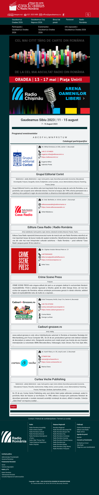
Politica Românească (83, 427)
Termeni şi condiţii (64, 419)
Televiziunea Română (8, 474)
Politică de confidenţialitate (45, 419)
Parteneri (70, 19)
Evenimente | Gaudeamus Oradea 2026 (46, 30)
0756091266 (46, 356)
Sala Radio (80, 445)
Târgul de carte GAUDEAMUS (86, 447)
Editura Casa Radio (83, 430)
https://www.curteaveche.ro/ (52, 362)
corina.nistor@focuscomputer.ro (53, 307)
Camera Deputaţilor (8, 467)
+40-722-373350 (47, 304)
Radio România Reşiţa (60, 444)
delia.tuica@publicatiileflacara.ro (53, 257)
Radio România (83, 21)
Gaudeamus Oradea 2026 (17, 21)
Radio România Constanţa (61, 436)
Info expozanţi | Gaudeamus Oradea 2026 (75, 28)
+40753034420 (47, 254)
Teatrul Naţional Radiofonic (37, 442)
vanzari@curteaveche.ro (50, 359)
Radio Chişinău (34, 444)
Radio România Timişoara (61, 448)
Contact (31, 419)
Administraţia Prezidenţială (10, 457)
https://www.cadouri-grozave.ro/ (53, 309)
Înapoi (13, 406)
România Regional (59, 427)
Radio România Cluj (59, 434)
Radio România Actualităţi (37, 427)
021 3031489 (31, 14)
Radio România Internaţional (38, 436)
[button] (15, 98)
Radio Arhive (81, 432)
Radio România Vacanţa (60, 438)
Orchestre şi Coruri (82, 443)
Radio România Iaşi (59, 442)
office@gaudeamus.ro (50, 14)
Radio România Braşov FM (61, 432)
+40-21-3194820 (47, 151)
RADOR (79, 437)
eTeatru (31, 438)
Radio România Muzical (36, 434)
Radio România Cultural (36, 432)
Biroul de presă (56, 21)
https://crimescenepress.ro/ (51, 260)
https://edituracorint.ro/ (50, 157)
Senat (3, 465)
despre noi (15, 14)
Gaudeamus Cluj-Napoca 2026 (38, 21)
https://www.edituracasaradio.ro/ (53, 207)
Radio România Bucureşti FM (62, 430)
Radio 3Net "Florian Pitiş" (37, 440)
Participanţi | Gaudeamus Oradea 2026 (20, 30)
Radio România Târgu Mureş (62, 446)
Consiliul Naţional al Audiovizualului (13, 477)
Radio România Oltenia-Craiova (62, 440)
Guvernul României (7, 459)
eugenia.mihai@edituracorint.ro (53, 154)
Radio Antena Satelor (35, 430)
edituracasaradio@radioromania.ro (54, 204)
